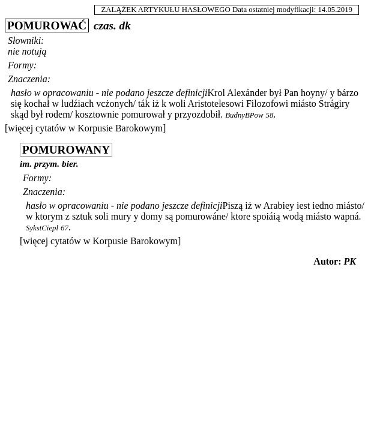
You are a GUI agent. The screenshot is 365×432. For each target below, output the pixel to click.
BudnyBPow (244, 115)
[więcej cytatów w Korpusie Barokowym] (85, 128)
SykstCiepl (42, 228)
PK (350, 261)
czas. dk (112, 25)
